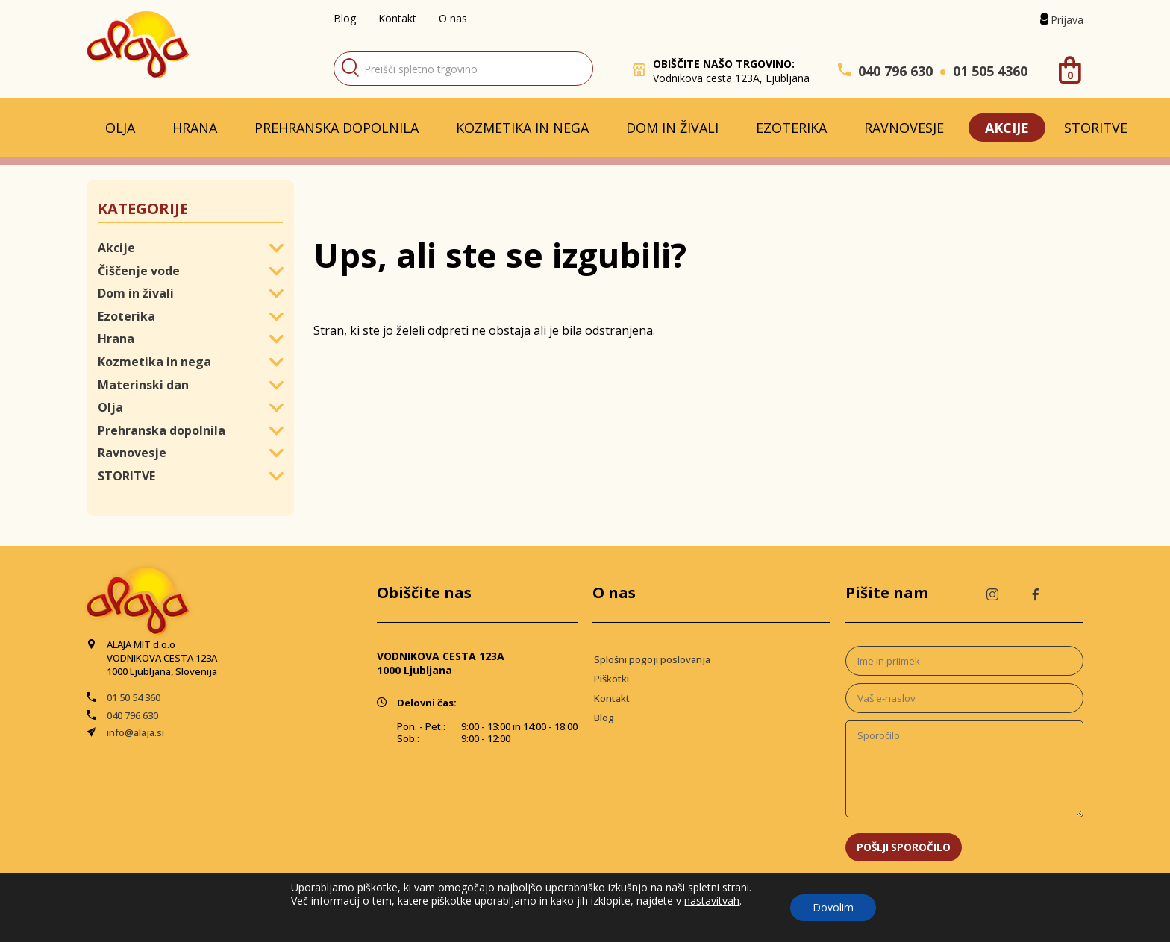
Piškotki (611, 678)
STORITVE (1095, 127)
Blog (345, 18)
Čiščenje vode (139, 271)
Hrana (194, 127)
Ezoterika (791, 127)
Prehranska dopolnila (336, 127)
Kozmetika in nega (522, 127)
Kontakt (397, 18)
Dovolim (833, 907)
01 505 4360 (990, 71)
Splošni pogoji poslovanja (652, 659)
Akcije (1007, 127)
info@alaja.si (135, 732)
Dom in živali (672, 127)
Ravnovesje (904, 127)
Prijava (1067, 20)
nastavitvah (711, 901)
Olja (120, 127)
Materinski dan (143, 385)
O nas (453, 18)
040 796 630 (895, 71)
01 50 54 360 (133, 697)
